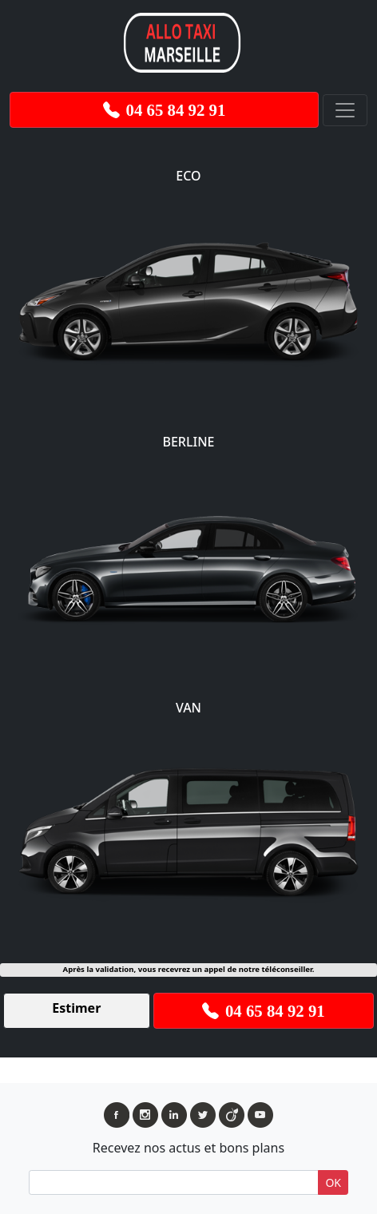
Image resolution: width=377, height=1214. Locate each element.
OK (333, 1182)
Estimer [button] (76, 1008)
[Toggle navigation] (345, 110)
